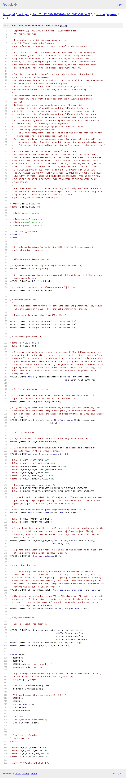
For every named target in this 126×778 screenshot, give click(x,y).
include (100, 14)
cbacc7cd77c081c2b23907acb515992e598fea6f (61, 14)
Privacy (25, 773)
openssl (112, 14)
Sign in (120, 4)
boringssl (9, 14)
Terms (34, 773)
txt (113, 773)
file (63, 25)
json (120, 773)
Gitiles (18, 773)
